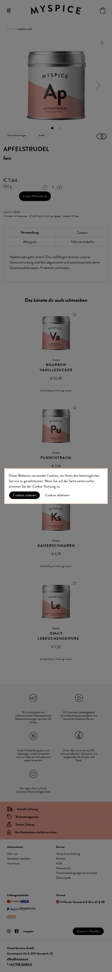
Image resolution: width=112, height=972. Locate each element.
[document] (56, 486)
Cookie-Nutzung (44, 486)
